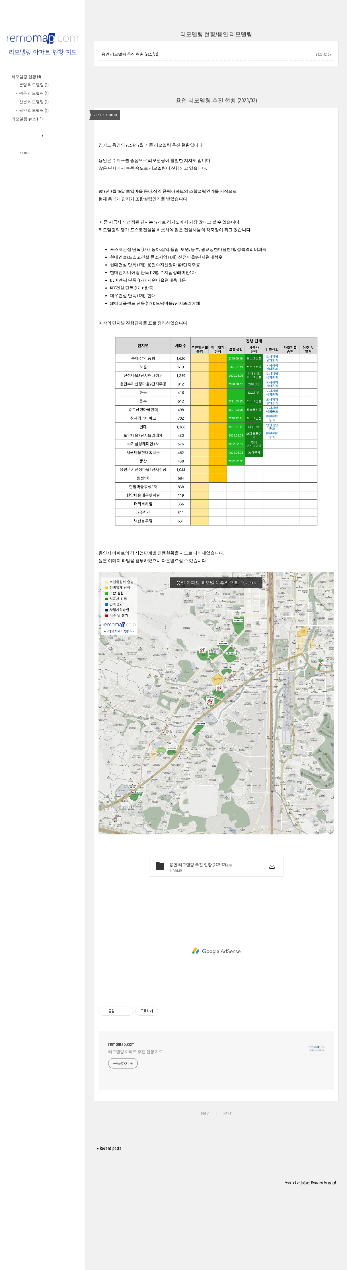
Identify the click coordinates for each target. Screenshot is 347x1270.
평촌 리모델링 (33, 93)
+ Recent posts (108, 1148)
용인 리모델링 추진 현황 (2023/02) (129, 54)
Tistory (305, 1182)
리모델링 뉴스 (27, 119)
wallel (332, 1182)
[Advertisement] (216, 951)
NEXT (227, 1113)
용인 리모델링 (33, 110)
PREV (204, 1113)
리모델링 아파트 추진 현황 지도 (135, 1051)
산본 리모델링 (33, 101)
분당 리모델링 (33, 84)
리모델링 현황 (26, 76)
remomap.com (121, 1044)
